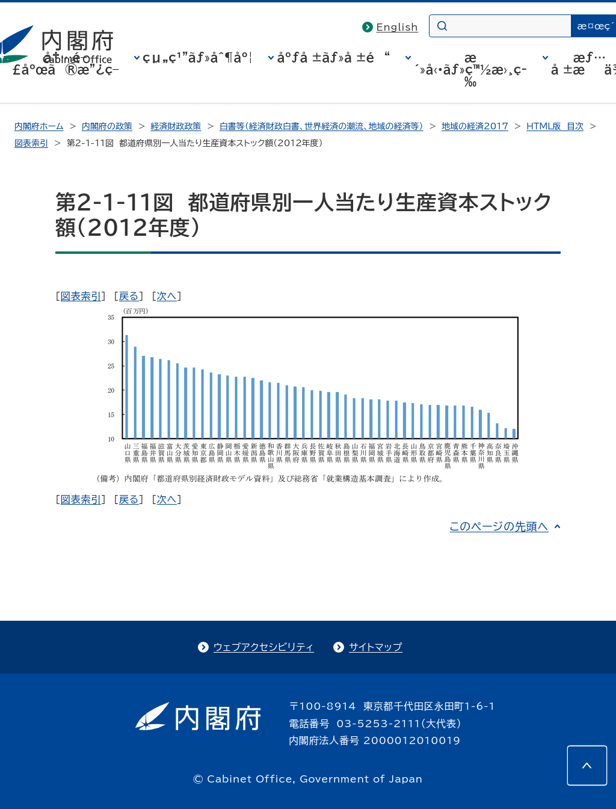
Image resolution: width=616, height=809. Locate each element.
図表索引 (31, 143)
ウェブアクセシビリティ (264, 647)
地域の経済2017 (475, 126)
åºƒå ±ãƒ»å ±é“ (333, 57)
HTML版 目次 (555, 126)
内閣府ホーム (38, 126)
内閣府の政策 (107, 126)
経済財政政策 (175, 126)
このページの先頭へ (499, 526)
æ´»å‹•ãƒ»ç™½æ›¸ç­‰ (470, 69)
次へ (167, 296)
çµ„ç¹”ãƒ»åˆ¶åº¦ (198, 57)
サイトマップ (375, 647)
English (398, 27)
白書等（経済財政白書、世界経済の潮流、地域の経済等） (322, 126)
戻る (129, 296)
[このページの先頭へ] (587, 765)
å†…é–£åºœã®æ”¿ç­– (65, 63)
